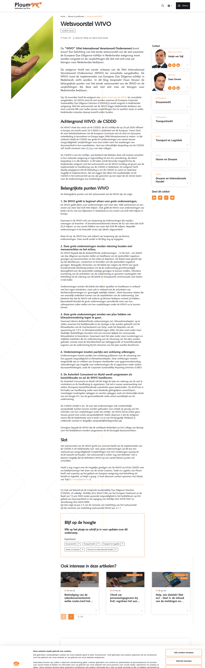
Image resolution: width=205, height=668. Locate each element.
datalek (184, 578)
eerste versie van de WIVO (114, 97)
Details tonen (137, 380)
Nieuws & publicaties (76, 16)
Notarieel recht (133, 575)
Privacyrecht (180, 575)
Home (63, 16)
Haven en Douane (73, 549)
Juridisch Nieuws (68, 31)
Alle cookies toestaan (183, 349)
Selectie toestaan (184, 357)
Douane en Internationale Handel (100, 549)
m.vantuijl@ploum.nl (80, 479)
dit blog (90, 148)
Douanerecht (71, 544)
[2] (103, 179)
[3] (120, 420)
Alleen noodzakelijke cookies (184, 365)
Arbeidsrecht (88, 575)
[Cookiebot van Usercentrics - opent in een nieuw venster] (16, 380)
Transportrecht (89, 544)
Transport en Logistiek (111, 544)
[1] (108, 103)
